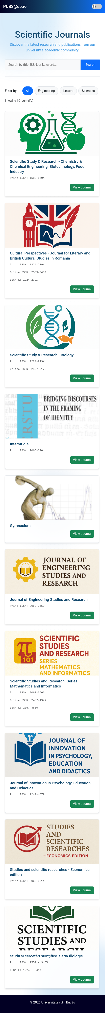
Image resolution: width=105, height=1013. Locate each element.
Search (90, 65)
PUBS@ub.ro (15, 6)
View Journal (82, 187)
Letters (68, 91)
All (27, 91)
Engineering (46, 91)
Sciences (88, 91)
